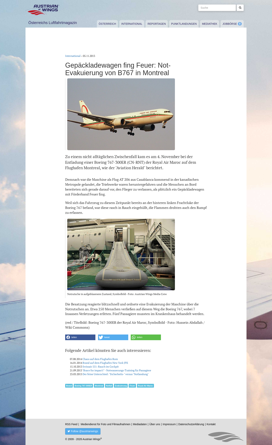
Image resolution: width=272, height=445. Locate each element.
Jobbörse (230, 23)
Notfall (109, 386)
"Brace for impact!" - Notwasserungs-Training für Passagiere (116, 370)
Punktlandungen (184, 23)
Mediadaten (140, 424)
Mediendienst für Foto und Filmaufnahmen (105, 424)
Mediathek (209, 23)
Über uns (154, 424)
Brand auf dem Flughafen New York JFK (105, 363)
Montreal (99, 386)
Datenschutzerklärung (191, 424)
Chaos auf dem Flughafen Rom (100, 359)
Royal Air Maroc (145, 386)
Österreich (107, 23)
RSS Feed (71, 424)
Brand (69, 386)
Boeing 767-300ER (83, 386)
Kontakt (211, 424)
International (131, 23)
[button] (80, 337)
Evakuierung (121, 386)
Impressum (169, 424)
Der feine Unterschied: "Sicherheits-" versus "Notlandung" (116, 374)
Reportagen (157, 23)
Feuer (132, 386)
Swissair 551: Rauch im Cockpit (101, 366)
